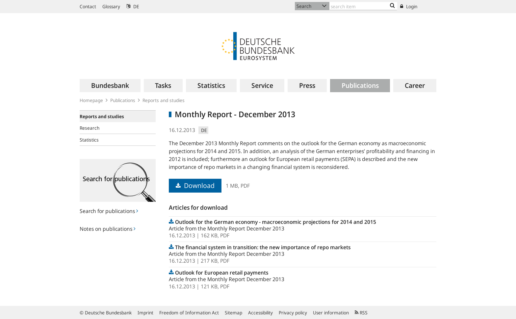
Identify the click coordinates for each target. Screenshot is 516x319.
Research (89, 128)
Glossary (111, 6)
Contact (88, 6)
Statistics (89, 140)
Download (195, 185)
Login (408, 6)
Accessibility (260, 312)
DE (132, 6)
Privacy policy (293, 312)
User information (331, 312)
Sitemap (233, 312)
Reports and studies (163, 100)
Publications (122, 100)
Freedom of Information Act (189, 312)
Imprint (145, 312)
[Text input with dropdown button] (363, 6)
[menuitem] (110, 85)
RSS (361, 312)
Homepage (91, 100)
